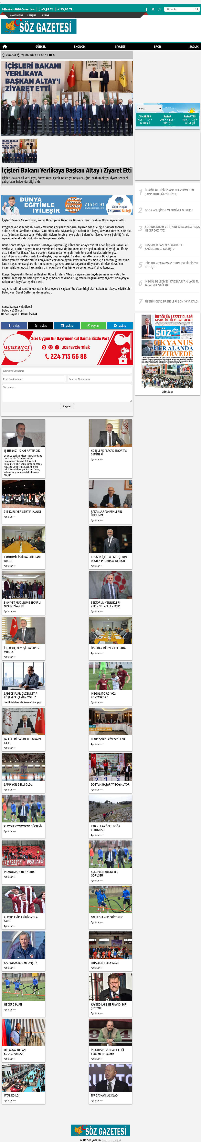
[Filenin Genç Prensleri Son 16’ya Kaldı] (167, 302)
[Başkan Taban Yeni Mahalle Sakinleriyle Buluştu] (167, 247)
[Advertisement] (167, 155)
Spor (157, 46)
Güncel (41, 46)
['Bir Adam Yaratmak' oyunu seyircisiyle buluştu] (167, 265)
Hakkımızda (16, 15)
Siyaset (120, 46)
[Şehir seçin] (149, 108)
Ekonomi (80, 46)
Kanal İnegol (29, 314)
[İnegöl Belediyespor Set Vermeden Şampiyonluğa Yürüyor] (167, 192)
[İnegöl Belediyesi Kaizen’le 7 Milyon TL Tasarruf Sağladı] (167, 283)
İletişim (31, 15)
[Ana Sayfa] (5, 46)
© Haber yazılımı (100, 1140)
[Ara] (196, 9)
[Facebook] (146, 9)
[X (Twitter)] (152, 9)
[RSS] (159, 9)
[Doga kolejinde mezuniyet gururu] (167, 210)
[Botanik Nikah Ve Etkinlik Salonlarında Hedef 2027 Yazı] (167, 229)
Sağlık (193, 46)
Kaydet (67, 406)
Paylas (14, 326)
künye (45, 15)
